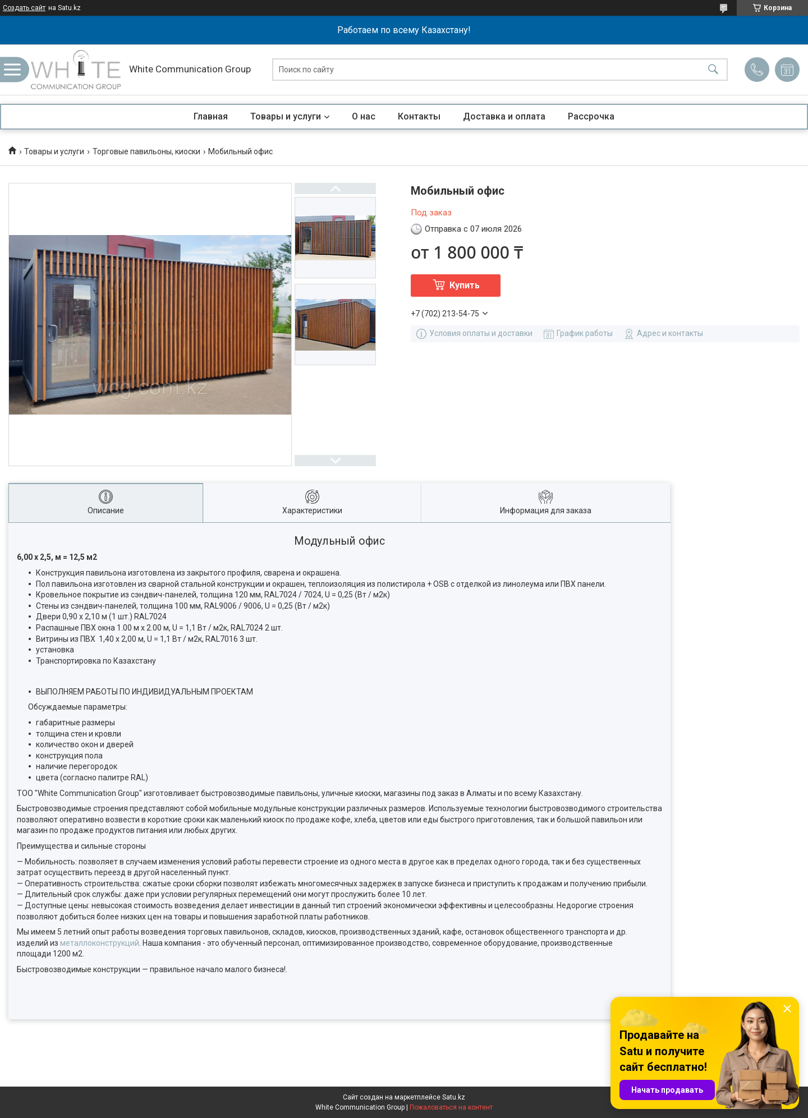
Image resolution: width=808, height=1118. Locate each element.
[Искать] (713, 69)
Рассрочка (591, 116)
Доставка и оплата (504, 116)
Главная (211, 116)
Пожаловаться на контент (451, 1107)
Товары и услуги (285, 116)
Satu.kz (453, 1097)
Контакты (419, 116)
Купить (464, 285)
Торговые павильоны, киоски (146, 151)
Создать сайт (24, 8)
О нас (363, 116)
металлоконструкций (99, 942)
